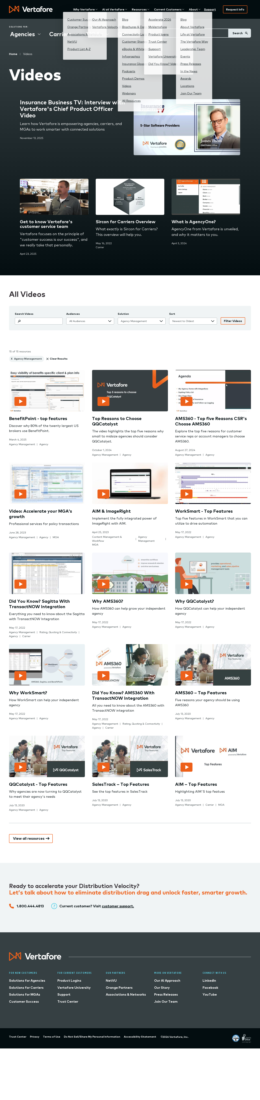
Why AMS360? (107, 601)
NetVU (111, 980)
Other (126, 34)
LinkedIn (209, 980)
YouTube (210, 994)
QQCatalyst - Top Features (38, 784)
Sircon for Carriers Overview (125, 221)
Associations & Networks (126, 994)
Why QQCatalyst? (194, 601)
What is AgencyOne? (194, 221)
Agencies (22, 34)
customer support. (118, 906)
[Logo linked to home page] (35, 959)
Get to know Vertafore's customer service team (46, 224)
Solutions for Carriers (26, 987)
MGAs (94, 34)
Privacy (34, 1036)
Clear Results (59, 358)
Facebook (210, 987)
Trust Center (67, 1001)
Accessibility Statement (140, 1036)
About (193, 9)
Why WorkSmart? (28, 692)
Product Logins (69, 980)
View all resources (28, 838)
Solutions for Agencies (27, 980)
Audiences (73, 313)
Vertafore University (74, 987)
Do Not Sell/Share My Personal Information (92, 1036)
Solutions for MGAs (24, 994)
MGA (56, 537)
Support (210, 9)
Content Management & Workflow (107, 538)
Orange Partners (119, 987)
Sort (172, 313)
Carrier (100, 247)
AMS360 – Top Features (201, 692)
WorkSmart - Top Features (204, 511)
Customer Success (24, 1001)
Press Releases (166, 994)
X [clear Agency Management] (11, 358)
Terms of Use (51, 1036)
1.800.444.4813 (30, 906)
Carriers (60, 34)
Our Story (162, 987)
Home (13, 54)
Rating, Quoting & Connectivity (58, 632)
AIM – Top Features (196, 784)
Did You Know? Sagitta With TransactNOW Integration (39, 603)
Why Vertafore (84, 9)
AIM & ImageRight (111, 511)
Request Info (235, 9)
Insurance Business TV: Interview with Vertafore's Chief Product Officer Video (72, 109)
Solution (123, 313)
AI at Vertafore (113, 9)
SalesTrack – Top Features (120, 784)
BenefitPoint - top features (38, 418)
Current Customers (167, 9)
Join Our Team (166, 1001)
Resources (139, 9)
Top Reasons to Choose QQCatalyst (117, 421)
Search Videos (24, 313)
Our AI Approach (167, 980)
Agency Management (22, 444)
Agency (43, 444)
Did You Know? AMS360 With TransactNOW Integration (123, 695)
